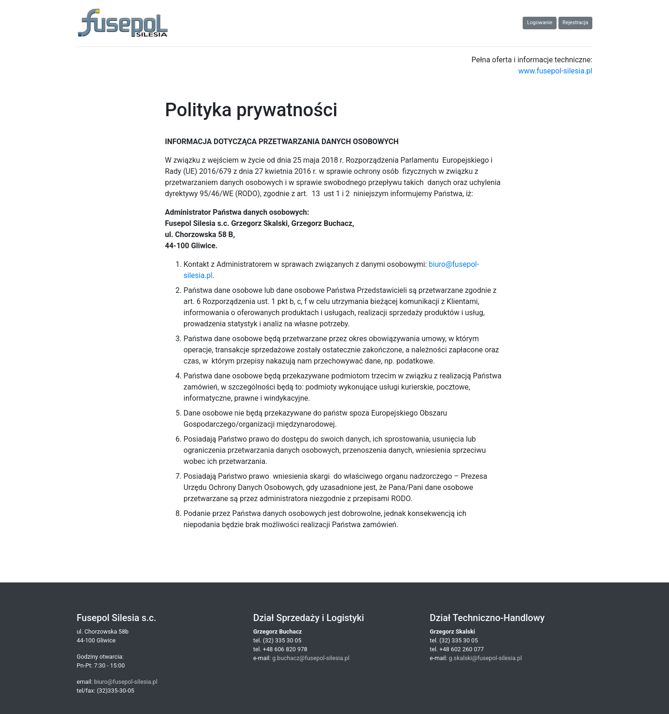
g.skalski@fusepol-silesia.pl (485, 657)
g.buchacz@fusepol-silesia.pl (310, 657)
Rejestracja (575, 23)
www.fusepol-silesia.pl (555, 70)
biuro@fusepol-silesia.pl (125, 681)
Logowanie (539, 23)
